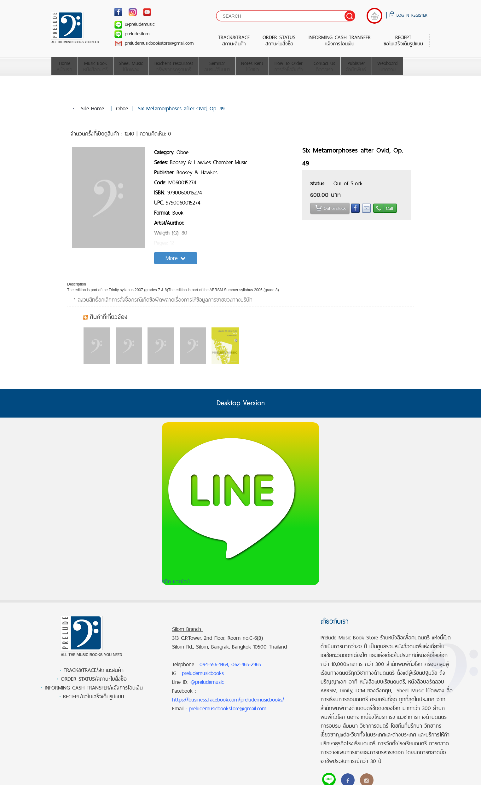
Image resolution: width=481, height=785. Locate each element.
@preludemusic (134, 24)
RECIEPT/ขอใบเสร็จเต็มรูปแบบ (93, 696)
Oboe (122, 108)
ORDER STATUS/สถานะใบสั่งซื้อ (94, 678)
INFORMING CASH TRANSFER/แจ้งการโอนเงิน (94, 687)
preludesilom (131, 34)
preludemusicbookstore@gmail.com (154, 43)
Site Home (92, 108)
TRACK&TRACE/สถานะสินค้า (94, 670)
